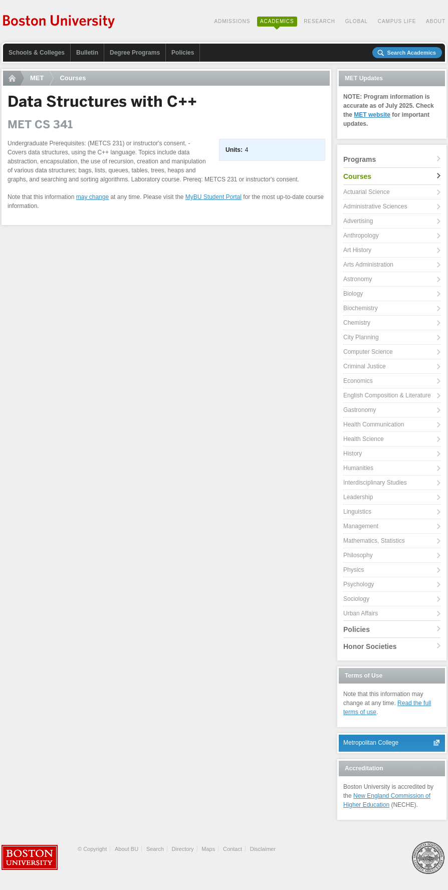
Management (360, 526)
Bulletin (87, 52)
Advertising (358, 221)
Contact (232, 849)
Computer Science (368, 351)
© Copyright (92, 849)
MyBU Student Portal (213, 196)
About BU (126, 849)
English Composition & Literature (387, 395)
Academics (277, 21)
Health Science (363, 438)
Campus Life (397, 21)
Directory (183, 849)
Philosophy (358, 555)
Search (155, 849)
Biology (353, 293)
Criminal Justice (364, 366)
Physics (353, 569)
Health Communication (373, 424)
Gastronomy (359, 409)
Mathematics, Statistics (374, 540)
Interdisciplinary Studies (375, 482)
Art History (357, 250)
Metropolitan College (370, 742)
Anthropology (361, 235)
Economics (358, 380)
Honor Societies (370, 646)
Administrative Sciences (375, 206)
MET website (372, 114)
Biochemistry (360, 308)
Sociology (356, 598)
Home (13, 78)
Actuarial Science (366, 191)
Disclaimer (263, 849)
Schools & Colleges (37, 52)
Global (356, 21)
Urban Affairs (360, 613)
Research (319, 21)
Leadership (358, 497)
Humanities (358, 468)
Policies (182, 52)
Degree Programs (135, 52)
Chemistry (356, 322)
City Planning (361, 337)
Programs (359, 159)
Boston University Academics (59, 22)
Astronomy (357, 279)
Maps (208, 849)
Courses (73, 78)
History (352, 453)
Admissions (232, 21)
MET (37, 78)
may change (92, 196)
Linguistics (357, 511)
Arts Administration (368, 264)
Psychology (358, 584)
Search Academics (411, 53)
